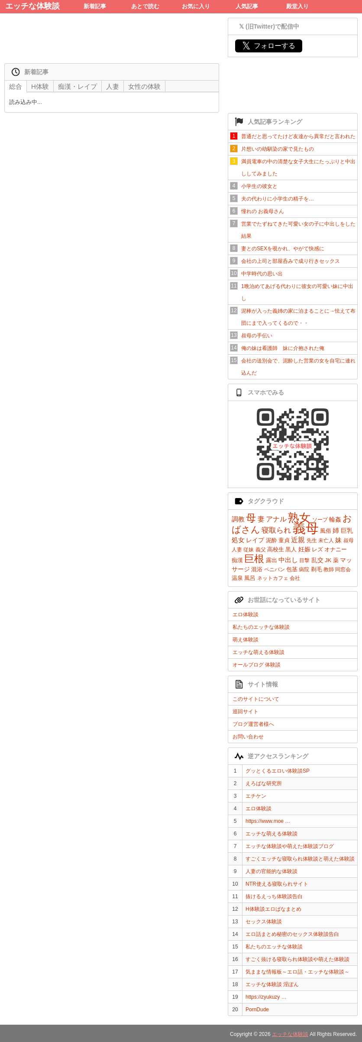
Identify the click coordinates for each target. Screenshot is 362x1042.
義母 (306, 528)
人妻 (237, 550)
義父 (260, 550)
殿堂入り (297, 6)
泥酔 (271, 540)
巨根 (254, 558)
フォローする (268, 46)
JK (328, 560)
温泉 (237, 578)
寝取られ (276, 530)
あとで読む (145, 6)
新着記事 (95, 6)
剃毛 (316, 569)
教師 (328, 569)
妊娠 (304, 549)
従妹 (248, 550)
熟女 (299, 517)
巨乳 (347, 530)
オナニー (335, 549)
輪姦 (335, 519)
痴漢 (237, 560)
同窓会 (343, 569)
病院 (304, 569)
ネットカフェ (272, 578)
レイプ (255, 540)
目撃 (304, 560)
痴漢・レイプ (77, 86)
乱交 (317, 560)
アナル (276, 519)
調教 (238, 519)
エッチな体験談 (32, 6)
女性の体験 (144, 86)
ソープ (320, 520)
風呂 (249, 578)
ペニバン (274, 569)
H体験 (40, 86)
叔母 (348, 540)
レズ (317, 549)
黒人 (291, 549)
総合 (15, 86)
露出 (271, 560)
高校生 (275, 549)
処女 (238, 540)
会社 (295, 578)
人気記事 (247, 6)
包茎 (291, 569)
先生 (312, 540)
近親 (298, 540)
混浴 (256, 569)
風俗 (325, 530)
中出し (288, 559)
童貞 (284, 540)
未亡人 (326, 540)
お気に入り (196, 6)
